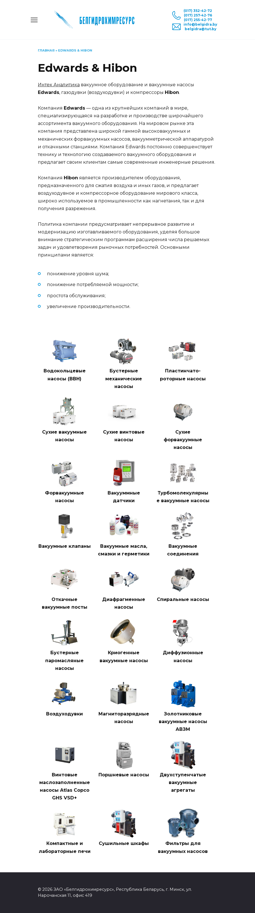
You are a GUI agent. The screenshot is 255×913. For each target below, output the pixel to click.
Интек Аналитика (59, 84)
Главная (46, 50)
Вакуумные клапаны (64, 546)
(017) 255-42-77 (198, 20)
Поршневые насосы (123, 774)
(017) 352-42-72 (198, 11)
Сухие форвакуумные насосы (183, 439)
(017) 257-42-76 (198, 15)
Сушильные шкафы (124, 843)
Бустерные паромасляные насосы (64, 660)
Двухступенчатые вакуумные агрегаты (183, 782)
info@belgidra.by (200, 24)
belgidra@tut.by (200, 29)
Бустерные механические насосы (123, 378)
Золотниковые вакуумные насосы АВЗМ (183, 721)
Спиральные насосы (183, 599)
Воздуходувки (64, 714)
